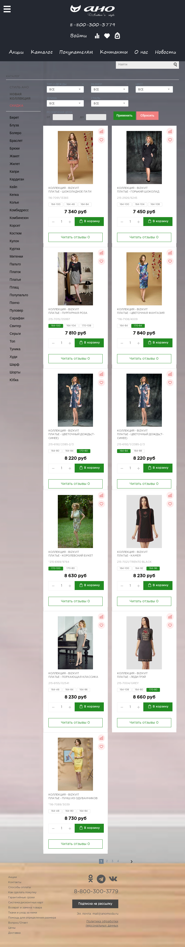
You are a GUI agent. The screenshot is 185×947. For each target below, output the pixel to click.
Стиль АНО (19, 87)
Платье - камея (129, 556)
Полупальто (19, 295)
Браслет (16, 141)
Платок (15, 272)
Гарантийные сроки (21, 897)
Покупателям (76, 52)
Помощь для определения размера (32, 918)
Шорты (15, 372)
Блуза (14, 125)
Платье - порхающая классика (73, 677)
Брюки (15, 148)
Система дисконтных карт (25, 902)
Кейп (13, 187)
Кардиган (17, 179)
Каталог (42, 52)
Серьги (15, 334)
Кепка (14, 195)
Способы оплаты (19, 887)
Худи (13, 357)
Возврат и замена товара (25, 907)
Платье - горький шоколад (138, 192)
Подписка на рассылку (95, 903)
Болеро (15, 133)
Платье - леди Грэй (131, 677)
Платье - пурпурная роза (67, 313)
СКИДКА (16, 105)
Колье (14, 202)
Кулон (14, 241)
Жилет (15, 164)
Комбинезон (19, 218)
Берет (14, 117)
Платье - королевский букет (70, 556)
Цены (11, 928)
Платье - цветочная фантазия (141, 313)
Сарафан (17, 318)
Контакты (114, 52)
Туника (15, 349)
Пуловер (16, 310)
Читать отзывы (75, 237)
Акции (16, 52)
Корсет (15, 225)
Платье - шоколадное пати (69, 192)
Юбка (14, 380)
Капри (14, 171)
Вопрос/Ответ (18, 923)
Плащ (14, 287)
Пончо (15, 303)
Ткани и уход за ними (22, 913)
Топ (12, 341)
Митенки (16, 256)
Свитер (15, 326)
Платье (15, 279)
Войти (79, 35)
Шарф (14, 364)
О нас (141, 52)
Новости (165, 52)
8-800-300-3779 (92, 24)
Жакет (15, 156)
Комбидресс (19, 210)
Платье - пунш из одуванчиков (73, 798)
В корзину (92, 221)
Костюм (15, 233)
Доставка (14, 933)
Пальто (15, 264)
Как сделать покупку (22, 892)
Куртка (15, 249)
